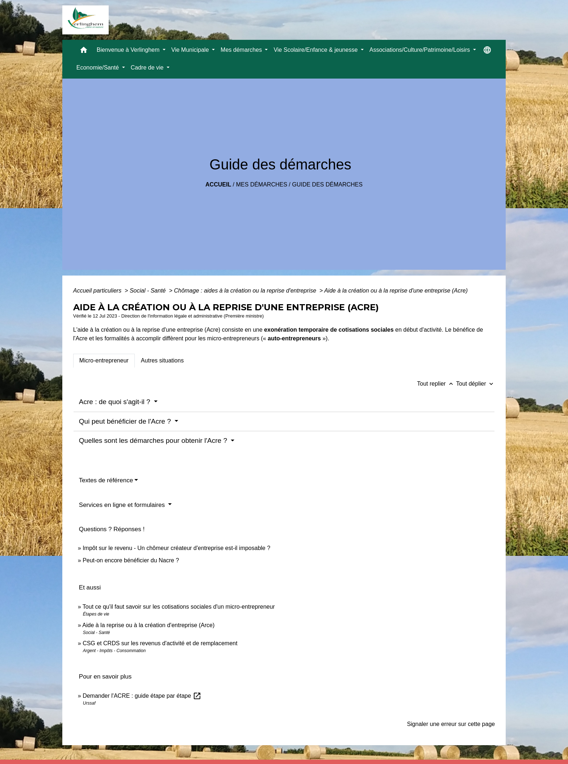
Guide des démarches (327, 184)
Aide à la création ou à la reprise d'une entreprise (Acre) (396, 290)
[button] (84, 51)
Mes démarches (261, 184)
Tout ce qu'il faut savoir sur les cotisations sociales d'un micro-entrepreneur (179, 607)
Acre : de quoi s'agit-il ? (115, 402)
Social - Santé (148, 290)
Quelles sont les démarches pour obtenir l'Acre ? (154, 440)
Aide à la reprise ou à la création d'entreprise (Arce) (148, 625)
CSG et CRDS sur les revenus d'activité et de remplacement (160, 643)
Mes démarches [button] (242, 50)
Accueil (218, 184)
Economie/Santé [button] (98, 67)
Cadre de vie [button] (148, 67)
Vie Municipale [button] (190, 50)
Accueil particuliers (98, 290)
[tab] (104, 361)
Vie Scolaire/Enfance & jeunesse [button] (316, 50)
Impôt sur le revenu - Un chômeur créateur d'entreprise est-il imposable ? (176, 548)
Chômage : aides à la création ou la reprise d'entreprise (246, 290)
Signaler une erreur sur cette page (451, 724)
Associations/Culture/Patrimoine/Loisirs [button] (420, 50)
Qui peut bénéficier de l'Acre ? (126, 421)
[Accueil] (85, 20)
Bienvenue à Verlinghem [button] (129, 50)
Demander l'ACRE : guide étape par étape (142, 696)
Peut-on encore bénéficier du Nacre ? (131, 560)
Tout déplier (475, 384)
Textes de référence (106, 480)
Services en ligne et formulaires (123, 504)
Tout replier (436, 384)
